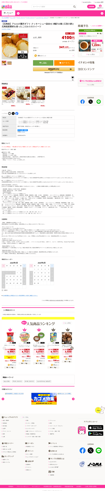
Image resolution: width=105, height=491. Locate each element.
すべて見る (25, 417)
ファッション (52, 420)
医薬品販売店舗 (69, 486)
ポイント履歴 (28, 454)
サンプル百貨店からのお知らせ (56, 454)
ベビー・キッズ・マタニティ (56, 425)
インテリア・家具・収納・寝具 (32, 436)
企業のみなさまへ (53, 464)
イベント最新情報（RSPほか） (56, 446)
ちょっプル (12, 17)
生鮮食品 (4, 423)
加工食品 (4, 425)
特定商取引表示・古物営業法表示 (52, 486)
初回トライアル (6, 462)
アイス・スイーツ (21, 17)
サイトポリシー (36, 486)
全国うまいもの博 (6, 449)
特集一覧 (4, 446)
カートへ (64, 63)
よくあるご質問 (98, 2)
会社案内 (78, 486)
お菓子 (4, 428)
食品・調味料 (5, 420)
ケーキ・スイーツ (30, 17)
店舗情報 (51, 474)
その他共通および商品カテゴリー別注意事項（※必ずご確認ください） (20, 295)
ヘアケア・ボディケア (30, 425)
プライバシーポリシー (23, 486)
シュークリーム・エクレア (42, 17)
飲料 (3, 433)
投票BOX (27, 464)
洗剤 (26, 420)
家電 (50, 423)
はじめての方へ (86, 2)
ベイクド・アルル (6, 29)
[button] (18, 13)
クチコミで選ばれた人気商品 (9, 451)
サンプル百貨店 (5, 17)
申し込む (43, 63)
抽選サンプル (5, 459)
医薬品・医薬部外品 (30, 433)
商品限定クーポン (29, 446)
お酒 (3, 436)
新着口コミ (28, 469)
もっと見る (67, 323)
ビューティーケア (29, 428)
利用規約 (11, 486)
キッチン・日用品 (29, 423)
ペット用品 (52, 428)
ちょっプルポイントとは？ (31, 456)
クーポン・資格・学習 (54, 431)
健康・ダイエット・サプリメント (33, 431)
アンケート (28, 467)
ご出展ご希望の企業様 (90, 486)
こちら (23, 131)
